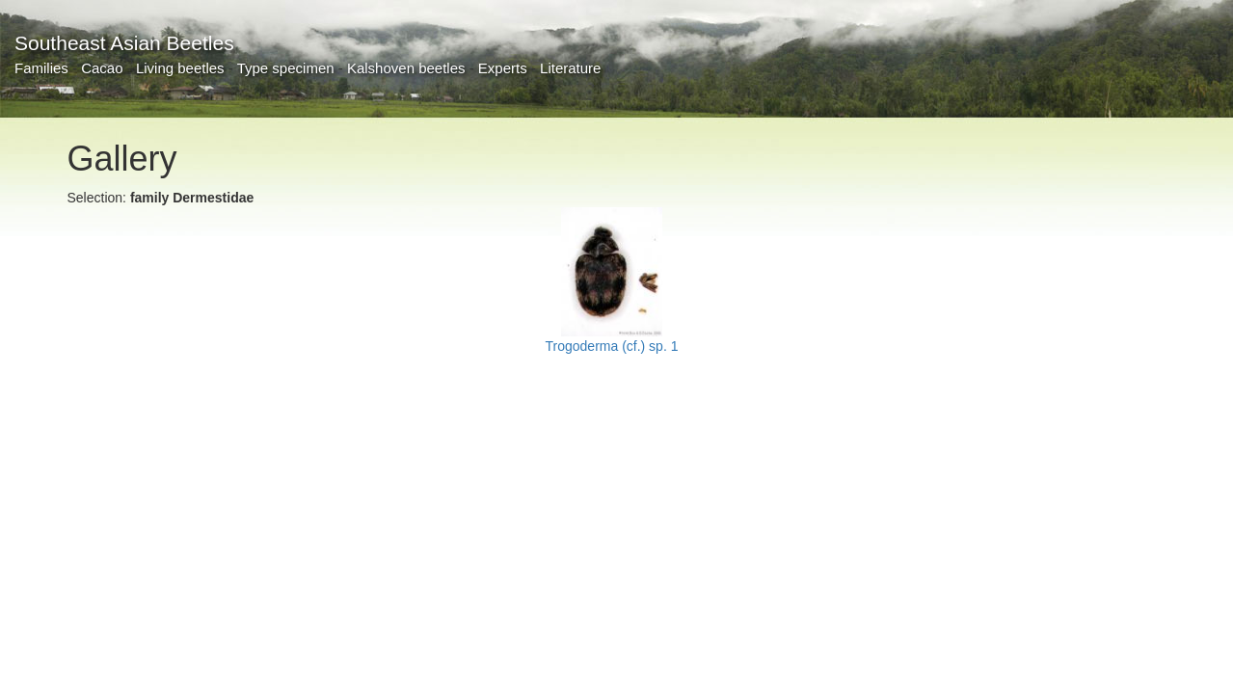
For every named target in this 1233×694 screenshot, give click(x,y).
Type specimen (286, 68)
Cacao (101, 68)
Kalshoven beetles (406, 68)
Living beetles (180, 68)
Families (41, 68)
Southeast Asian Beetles (124, 43)
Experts (502, 68)
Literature (570, 68)
